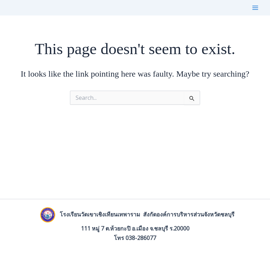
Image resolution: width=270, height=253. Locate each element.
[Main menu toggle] (255, 7)
